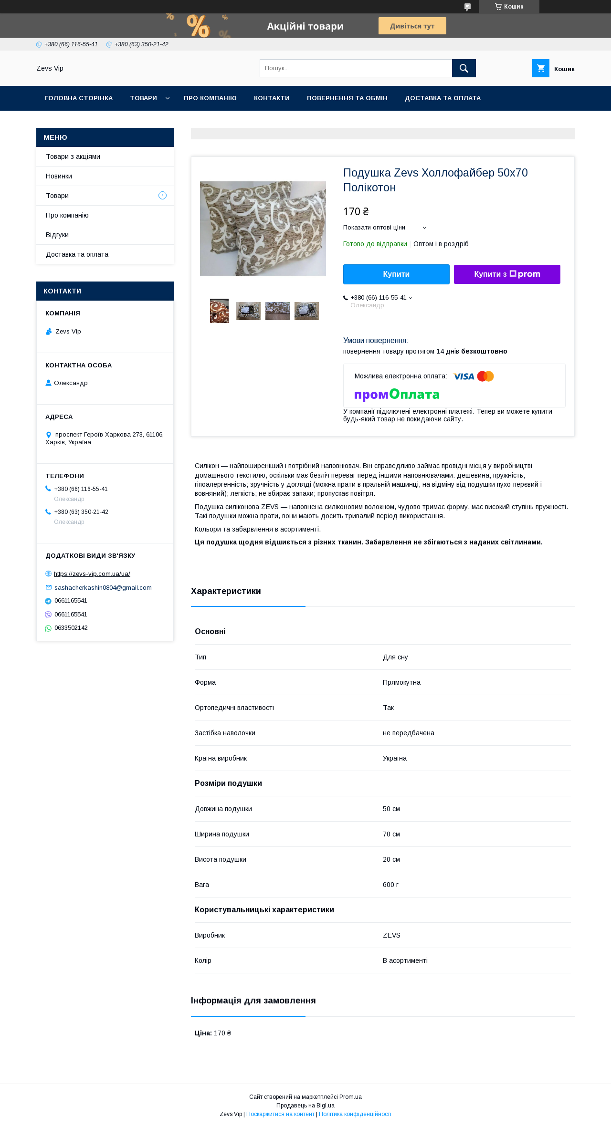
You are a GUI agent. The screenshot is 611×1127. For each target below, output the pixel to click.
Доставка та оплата (443, 98)
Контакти (272, 98)
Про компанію (210, 98)
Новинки (59, 176)
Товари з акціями (73, 156)
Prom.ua (350, 1097)
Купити (396, 274)
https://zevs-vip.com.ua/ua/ (92, 573)
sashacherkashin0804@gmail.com (103, 587)
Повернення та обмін (347, 98)
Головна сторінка (79, 98)
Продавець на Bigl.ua (305, 1105)
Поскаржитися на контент (280, 1114)
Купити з (507, 274)
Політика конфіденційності (355, 1114)
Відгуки (57, 235)
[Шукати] (464, 68)
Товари (143, 98)
